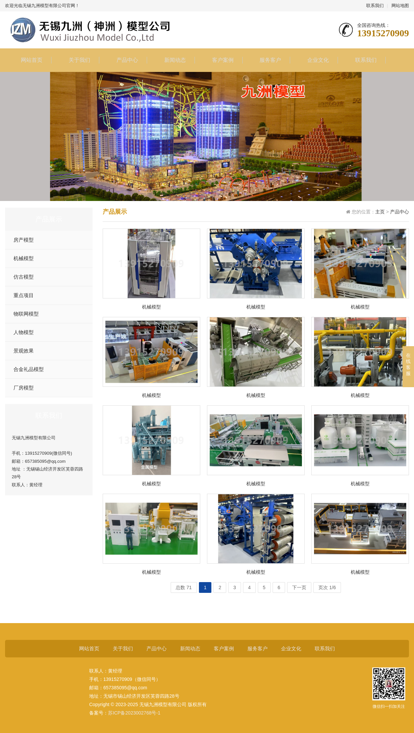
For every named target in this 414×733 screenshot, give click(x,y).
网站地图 (400, 5)
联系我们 (375, 5)
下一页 (299, 587)
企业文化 (314, 60)
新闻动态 (171, 60)
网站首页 (28, 60)
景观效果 (23, 351)
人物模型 (23, 332)
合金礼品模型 (28, 369)
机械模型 (23, 258)
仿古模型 (23, 277)
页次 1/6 (327, 587)
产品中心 (124, 60)
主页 (380, 211)
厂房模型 (23, 388)
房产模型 (23, 240)
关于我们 (76, 60)
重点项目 (23, 295)
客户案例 (219, 60)
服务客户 (267, 60)
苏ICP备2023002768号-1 (134, 713)
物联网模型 (26, 314)
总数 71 (184, 587)
